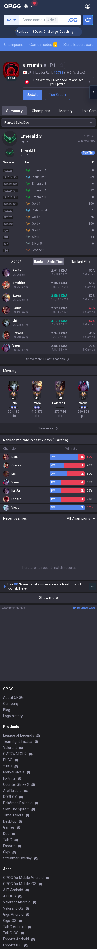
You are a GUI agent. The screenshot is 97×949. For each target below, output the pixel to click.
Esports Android (16, 939)
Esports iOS (12, 945)
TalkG (7, 840)
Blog (6, 710)
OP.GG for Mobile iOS (19, 884)
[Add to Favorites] (61, 65)
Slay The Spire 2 (16, 809)
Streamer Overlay (17, 858)
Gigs (6, 852)
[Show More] (28, 6)
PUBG (7, 760)
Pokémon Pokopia (18, 803)
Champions (13, 44)
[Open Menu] (87, 6)
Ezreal (16, 295)
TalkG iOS (10, 933)
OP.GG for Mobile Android (23, 878)
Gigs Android (13, 914)
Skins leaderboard (78, 44)
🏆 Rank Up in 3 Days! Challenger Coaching (52, 32)
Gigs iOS (9, 921)
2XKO (7, 766)
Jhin (15, 320)
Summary (14, 111)
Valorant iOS (13, 908)
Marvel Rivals (13, 772)
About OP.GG (13, 697)
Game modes (43, 44)
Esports (9, 846)
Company (11, 704)
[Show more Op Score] (92, 586)
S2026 (16, 262)
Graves (17, 333)
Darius (16, 308)
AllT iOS (9, 896)
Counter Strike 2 (16, 784)
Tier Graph (57, 95)
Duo (6, 834)
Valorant (10, 748)
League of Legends (18, 735)
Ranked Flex (80, 262)
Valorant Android (16, 902)
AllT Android (13, 890)
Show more (48, 598)
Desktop (9, 821)
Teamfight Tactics (17, 741)
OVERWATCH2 (15, 754)
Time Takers (13, 815)
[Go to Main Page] (12, 6)
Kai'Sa (16, 270)
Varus (16, 345)
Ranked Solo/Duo (48, 262)
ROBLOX (10, 797)
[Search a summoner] (73, 20)
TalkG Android (14, 927)
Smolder (18, 283)
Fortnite (9, 778)
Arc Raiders (12, 791)
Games (9, 827)
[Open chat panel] (93, 92)
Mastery (66, 111)
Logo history (13, 716)
